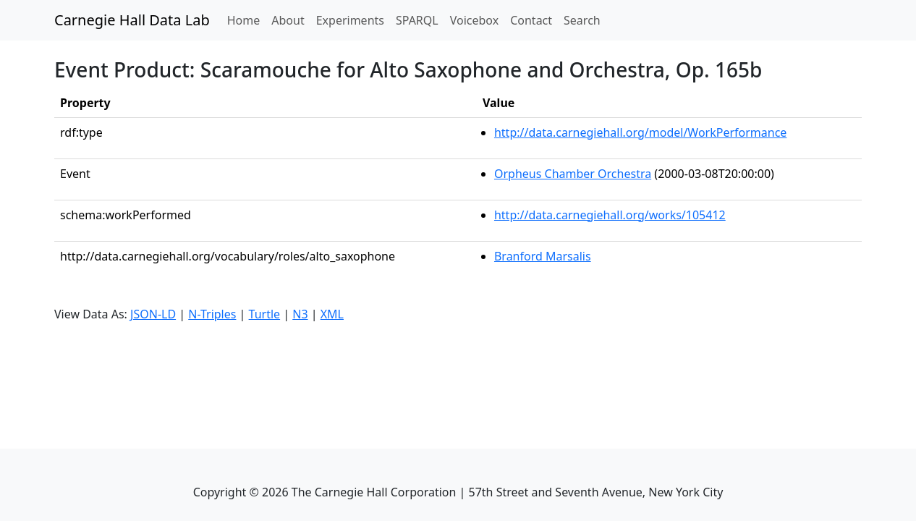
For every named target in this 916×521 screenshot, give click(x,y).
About (287, 20)
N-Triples (212, 314)
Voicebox (474, 20)
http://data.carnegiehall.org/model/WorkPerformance (640, 132)
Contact (531, 20)
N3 (300, 314)
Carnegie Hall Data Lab (132, 20)
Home (246, 19)
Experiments (350, 20)
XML (332, 314)
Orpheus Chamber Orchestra (572, 174)
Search (582, 20)
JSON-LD (153, 314)
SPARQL (417, 20)
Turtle (265, 314)
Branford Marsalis (542, 256)
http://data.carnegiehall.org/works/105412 (610, 215)
